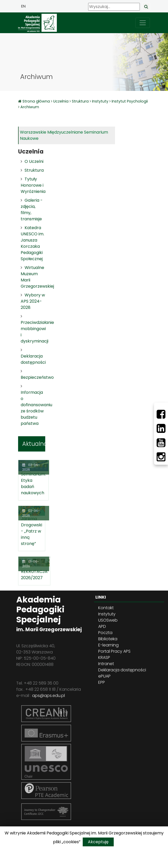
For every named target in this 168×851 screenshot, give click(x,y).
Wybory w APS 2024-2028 (33, 301)
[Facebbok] (161, 414)
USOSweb (108, 620)
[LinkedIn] (161, 428)
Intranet (106, 664)
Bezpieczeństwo (37, 377)
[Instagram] (161, 457)
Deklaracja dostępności (33, 359)
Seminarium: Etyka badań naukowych (33, 483)
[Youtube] (161, 443)
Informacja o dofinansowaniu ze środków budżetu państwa (36, 407)
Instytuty (100, 101)
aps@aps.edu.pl (48, 696)
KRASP (104, 657)
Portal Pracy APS (114, 651)
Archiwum (29, 107)
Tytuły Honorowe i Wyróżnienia (33, 185)
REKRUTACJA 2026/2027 (34, 575)
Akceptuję (98, 842)
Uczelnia (60, 101)
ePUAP (104, 676)
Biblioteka (107, 639)
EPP (101, 682)
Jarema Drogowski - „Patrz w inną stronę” (31, 531)
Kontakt (106, 608)
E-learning (108, 645)
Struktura (80, 101)
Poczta (105, 633)
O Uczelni (34, 161)
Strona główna (36, 101)
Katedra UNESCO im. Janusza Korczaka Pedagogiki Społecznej (32, 243)
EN (23, 6)
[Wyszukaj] (114, 7)
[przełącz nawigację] (142, 23)
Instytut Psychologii (130, 101)
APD (102, 626)
